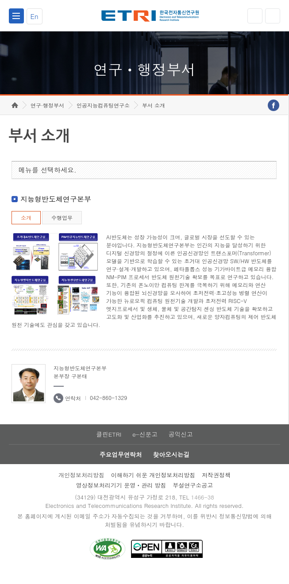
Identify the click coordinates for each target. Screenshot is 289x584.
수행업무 (62, 226)
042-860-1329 (108, 406)
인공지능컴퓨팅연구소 (103, 114)
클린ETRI (108, 443)
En (35, 16)
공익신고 (181, 443)
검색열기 (272, 15)
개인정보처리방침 (81, 485)
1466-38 (203, 507)
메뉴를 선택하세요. (48, 178)
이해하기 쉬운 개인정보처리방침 (153, 485)
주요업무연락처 (120, 464)
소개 (26, 226)
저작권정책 (216, 485)
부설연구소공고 (193, 495)
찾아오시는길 (171, 464)
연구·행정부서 (47, 114)
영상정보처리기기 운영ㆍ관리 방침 (121, 495)
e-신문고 (145, 443)
